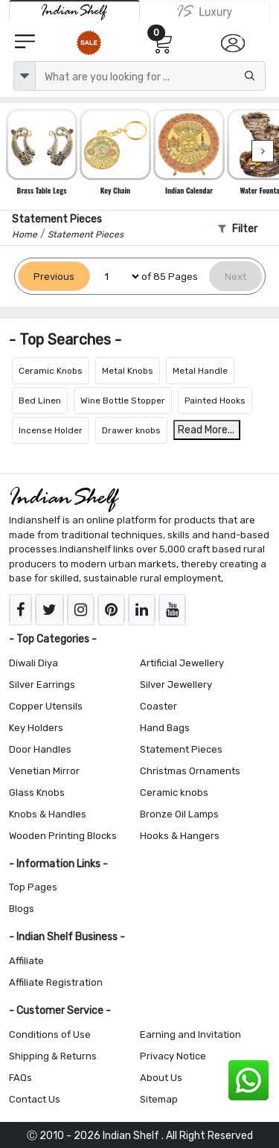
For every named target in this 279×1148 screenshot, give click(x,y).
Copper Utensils (46, 706)
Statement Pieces (181, 749)
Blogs (21, 908)
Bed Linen (40, 400)
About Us (161, 1077)
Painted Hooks (215, 400)
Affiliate (26, 960)
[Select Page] (115, 276)
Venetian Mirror (44, 771)
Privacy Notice (173, 1056)
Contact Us (34, 1099)
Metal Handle (200, 371)
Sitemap (159, 1099)
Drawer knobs (131, 430)
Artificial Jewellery (182, 663)
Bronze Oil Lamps (179, 814)
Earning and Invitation (190, 1034)
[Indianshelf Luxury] (205, 11)
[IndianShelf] (74, 11)
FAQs (20, 1077)
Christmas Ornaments (190, 771)
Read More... (206, 430)
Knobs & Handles (47, 814)
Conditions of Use (50, 1034)
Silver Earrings (42, 684)
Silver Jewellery (176, 684)
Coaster (158, 706)
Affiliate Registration (56, 982)
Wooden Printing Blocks (63, 835)
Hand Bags (165, 727)
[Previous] (54, 276)
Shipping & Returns (53, 1056)
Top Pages (33, 887)
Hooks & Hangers (179, 835)
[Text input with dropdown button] (150, 76)
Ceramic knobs (174, 792)
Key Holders (36, 727)
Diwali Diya (33, 663)
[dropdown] (24, 76)
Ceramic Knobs (51, 371)
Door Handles (40, 749)
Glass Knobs (37, 792)
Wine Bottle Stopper (122, 400)
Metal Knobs (127, 371)
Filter (237, 229)
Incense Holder (51, 430)
